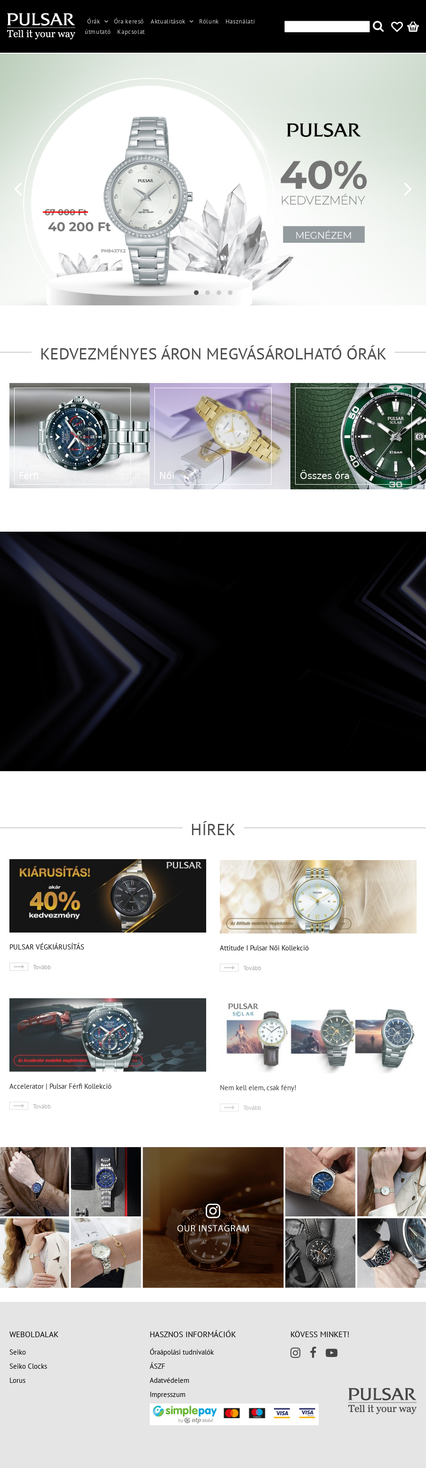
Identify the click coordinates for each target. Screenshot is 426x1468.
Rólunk (209, 21)
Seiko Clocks (28, 1366)
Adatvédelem (169, 1380)
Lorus (17, 1380)
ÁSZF (157, 1366)
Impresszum (167, 1394)
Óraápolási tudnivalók (182, 1352)
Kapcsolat (131, 32)
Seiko (17, 1352)
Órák (93, 21)
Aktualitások (168, 21)
